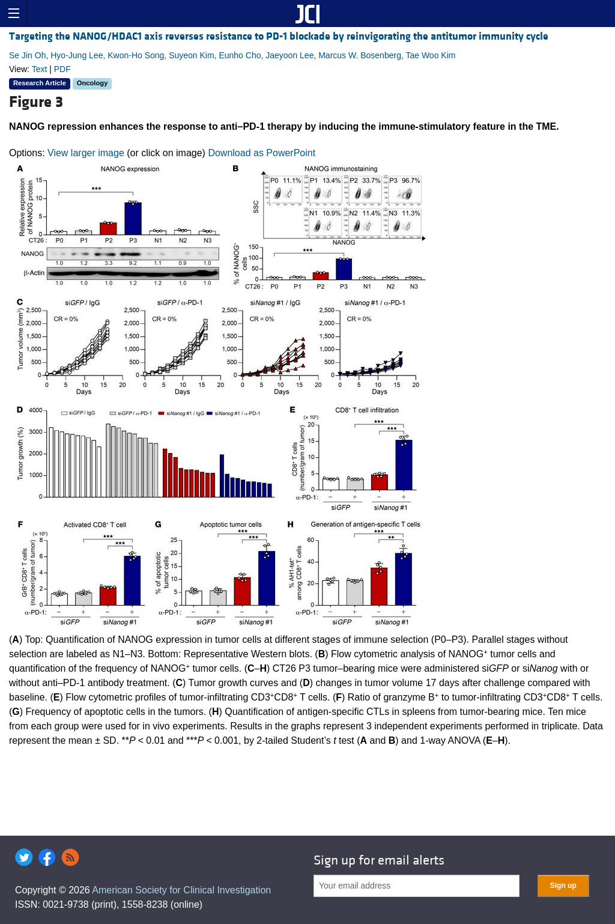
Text (39, 69)
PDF (62, 69)
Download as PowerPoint (261, 153)
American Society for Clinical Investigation (181, 890)
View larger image (85, 153)
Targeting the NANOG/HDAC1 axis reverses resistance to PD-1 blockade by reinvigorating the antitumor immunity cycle (278, 36)
